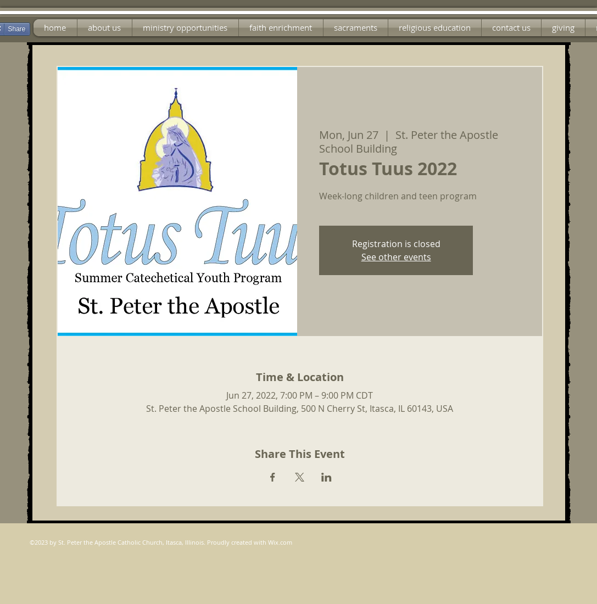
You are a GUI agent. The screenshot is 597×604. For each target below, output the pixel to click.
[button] (185, 27)
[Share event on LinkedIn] (326, 477)
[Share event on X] (299, 477)
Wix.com (280, 542)
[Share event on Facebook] (272, 477)
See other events (396, 257)
